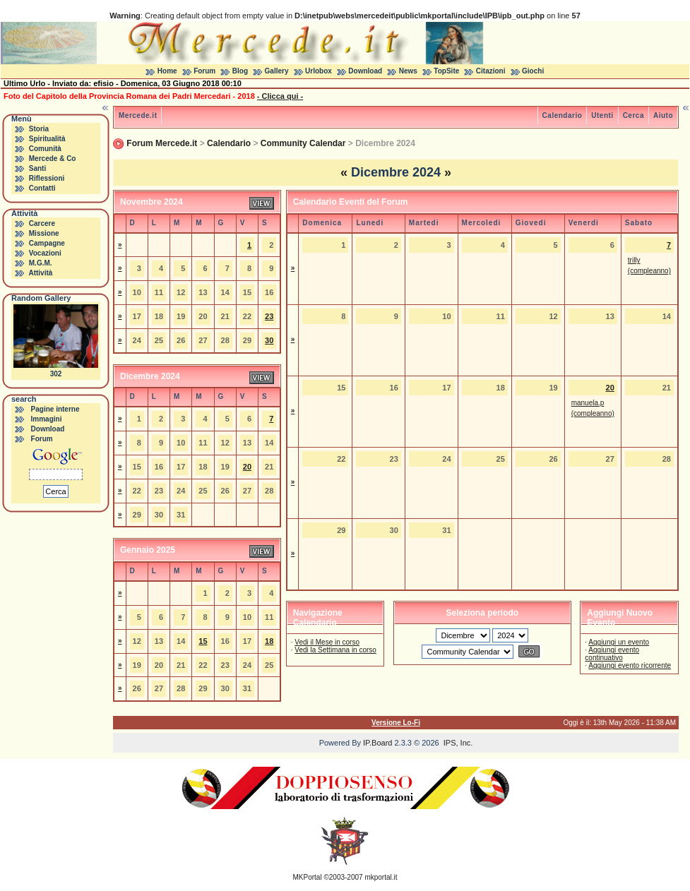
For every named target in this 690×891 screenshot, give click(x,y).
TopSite (446, 71)
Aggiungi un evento (618, 642)
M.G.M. (40, 263)
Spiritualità (47, 139)
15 (202, 641)
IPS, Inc (457, 742)
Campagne (47, 243)
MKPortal (307, 877)
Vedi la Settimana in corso (335, 650)
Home (167, 71)
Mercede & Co (52, 158)
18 (269, 641)
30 (269, 340)
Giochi (533, 71)
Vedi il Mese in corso (327, 642)
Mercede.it (138, 115)
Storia (39, 129)
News (408, 71)
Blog (240, 71)
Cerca (633, 115)
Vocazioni (45, 253)
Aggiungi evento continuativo (612, 654)
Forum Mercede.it (161, 143)
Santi (37, 168)
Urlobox (318, 71)
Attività (40, 273)
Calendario (562, 115)
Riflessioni (47, 178)
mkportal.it (380, 877)
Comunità (45, 149)
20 (247, 466)
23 (269, 316)
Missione (44, 233)
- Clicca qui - (280, 96)
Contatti (42, 188)
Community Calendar (303, 143)
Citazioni (491, 71)
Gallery (277, 71)
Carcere (42, 223)
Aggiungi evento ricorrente (629, 665)
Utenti (602, 115)
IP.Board (377, 742)
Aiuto (663, 115)
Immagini (46, 419)
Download (365, 71)
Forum (204, 71)
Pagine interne (55, 409)
